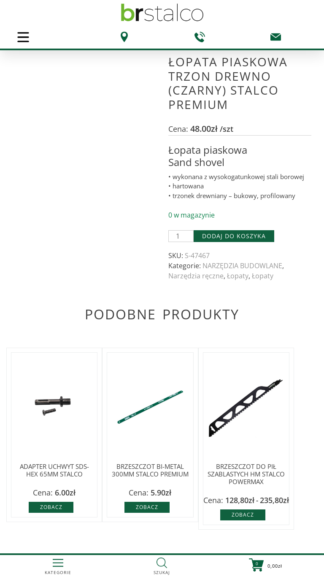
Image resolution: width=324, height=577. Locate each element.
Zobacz (51, 507)
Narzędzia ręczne (196, 275)
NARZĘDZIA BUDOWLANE (242, 265)
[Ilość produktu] (181, 236)
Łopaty (237, 275)
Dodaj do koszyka (234, 236)
